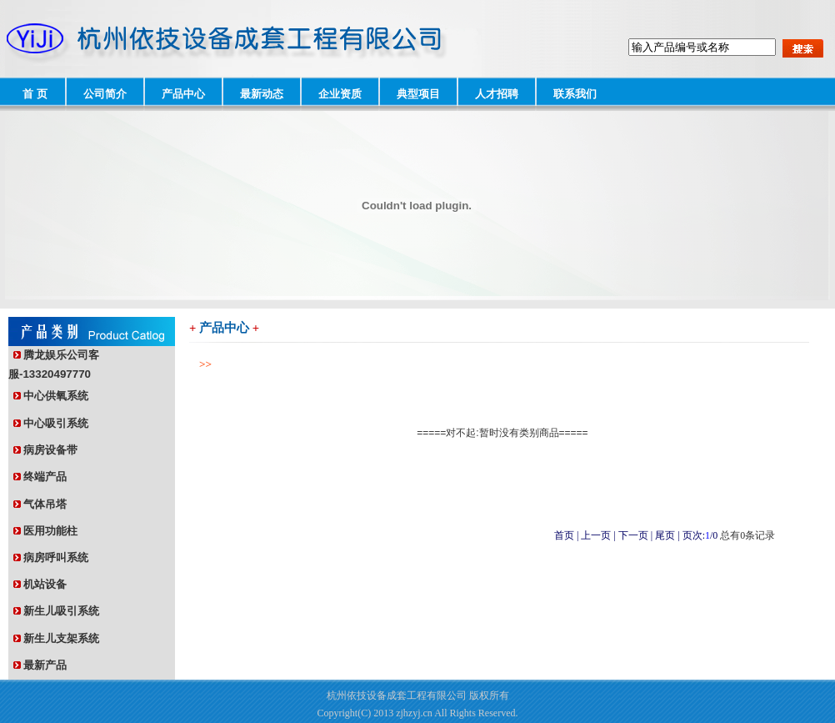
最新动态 (261, 94)
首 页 (35, 94)
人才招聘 (496, 94)
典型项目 (418, 94)
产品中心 (183, 94)
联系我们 (575, 94)
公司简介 (105, 94)
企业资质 (340, 94)
